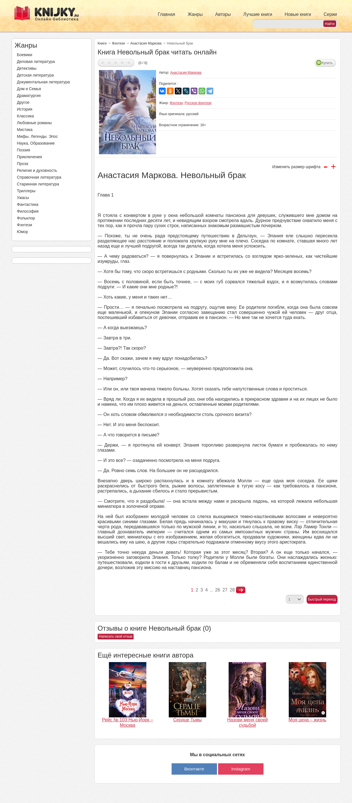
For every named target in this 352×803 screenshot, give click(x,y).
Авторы (223, 14)
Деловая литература (36, 61)
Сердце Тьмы (187, 719)
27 (224, 590)
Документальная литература (43, 82)
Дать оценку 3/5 (115, 62)
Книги (102, 43)
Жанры (195, 14)
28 (232, 590)
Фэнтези (24, 225)
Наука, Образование (36, 143)
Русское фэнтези (198, 103)
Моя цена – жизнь (307, 719)
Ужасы (23, 197)
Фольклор (26, 218)
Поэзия (23, 150)
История (24, 109)
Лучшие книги (257, 14)
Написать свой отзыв (115, 637)
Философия (28, 211)
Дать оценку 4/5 (122, 62)
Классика (25, 116)
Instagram (240, 768)
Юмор (22, 231)
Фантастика (28, 204)
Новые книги (297, 14)
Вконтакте (194, 768)
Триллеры (26, 191)
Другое (23, 102)
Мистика (25, 129)
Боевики (24, 54)
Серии (330, 14)
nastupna (240, 590)
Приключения (29, 157)
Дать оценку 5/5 (129, 62)
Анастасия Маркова (145, 43)
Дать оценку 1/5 (102, 62)
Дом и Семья (29, 88)
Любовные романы (34, 123)
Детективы (27, 68)
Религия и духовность (37, 170)
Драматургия (29, 95)
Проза (22, 163)
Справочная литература (39, 177)
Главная (166, 14)
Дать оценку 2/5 (109, 62)
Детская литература (35, 75)
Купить (327, 63)
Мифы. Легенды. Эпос (37, 136)
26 (217, 590)
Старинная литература (38, 184)
